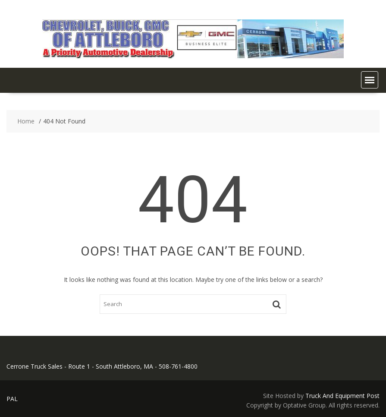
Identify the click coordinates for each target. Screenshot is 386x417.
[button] (369, 79)
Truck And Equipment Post (342, 396)
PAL (12, 399)
